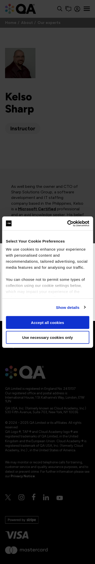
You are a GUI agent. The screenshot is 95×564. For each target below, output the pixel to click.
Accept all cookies (47, 322)
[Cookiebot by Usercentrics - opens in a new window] (67, 223)
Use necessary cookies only (47, 337)
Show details (68, 307)
